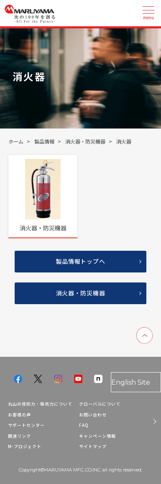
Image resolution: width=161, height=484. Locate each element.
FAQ (84, 425)
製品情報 (44, 141)
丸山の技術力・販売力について (40, 404)
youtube (78, 379)
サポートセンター (26, 425)
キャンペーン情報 (97, 436)
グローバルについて (99, 404)
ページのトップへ (144, 335)
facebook (18, 379)
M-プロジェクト (24, 446)
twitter (38, 379)
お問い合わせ (93, 414)
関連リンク (19, 436)
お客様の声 (19, 414)
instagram (58, 379)
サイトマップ (93, 446)
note (98, 379)
